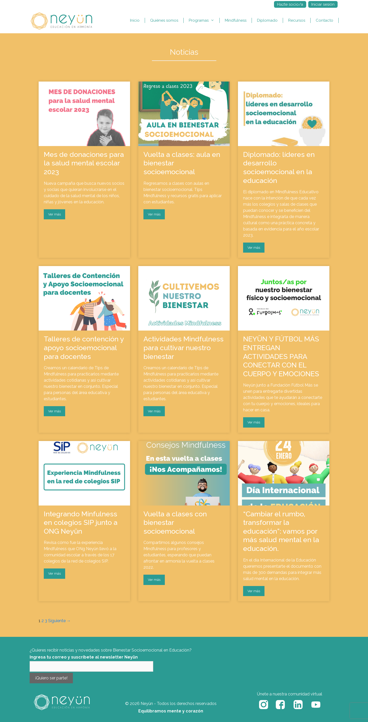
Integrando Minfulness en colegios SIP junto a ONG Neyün (80, 522)
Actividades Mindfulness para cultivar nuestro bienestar (183, 347)
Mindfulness (235, 20)
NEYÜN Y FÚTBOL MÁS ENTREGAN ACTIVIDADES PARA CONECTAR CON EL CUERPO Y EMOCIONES (281, 356)
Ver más (54, 214)
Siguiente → (59, 620)
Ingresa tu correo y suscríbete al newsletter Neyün (84, 657)
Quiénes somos (164, 20)
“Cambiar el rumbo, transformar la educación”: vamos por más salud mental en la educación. (281, 531)
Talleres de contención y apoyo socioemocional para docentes (84, 347)
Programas (204, 20)
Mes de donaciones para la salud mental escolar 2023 (84, 163)
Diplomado (267, 20)
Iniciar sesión (323, 4)
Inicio (135, 20)
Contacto (324, 20)
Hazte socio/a (290, 4)
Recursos (296, 20)
